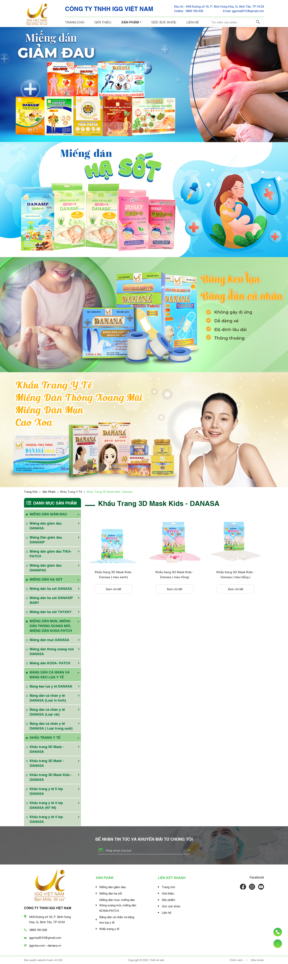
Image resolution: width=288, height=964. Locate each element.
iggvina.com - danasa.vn (45, 945)
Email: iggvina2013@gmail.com (243, 11)
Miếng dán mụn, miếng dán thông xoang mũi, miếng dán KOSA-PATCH (117, 905)
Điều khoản (257, 960)
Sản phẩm (131, 22)
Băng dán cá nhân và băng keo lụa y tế (116, 919)
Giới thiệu (102, 22)
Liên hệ (192, 22)
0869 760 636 (38, 930)
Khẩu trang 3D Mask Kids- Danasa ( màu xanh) (113, 574)
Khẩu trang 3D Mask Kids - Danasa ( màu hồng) (174, 574)
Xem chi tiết (113, 589)
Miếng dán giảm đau (112, 887)
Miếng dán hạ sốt (110, 893)
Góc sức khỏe (163, 22)
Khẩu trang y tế (109, 929)
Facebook (257, 877)
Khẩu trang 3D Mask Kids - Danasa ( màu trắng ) (235, 574)
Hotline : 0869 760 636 (188, 11)
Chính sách (237, 960)
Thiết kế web (156, 960)
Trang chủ (74, 22)
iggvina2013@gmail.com (45, 937)
